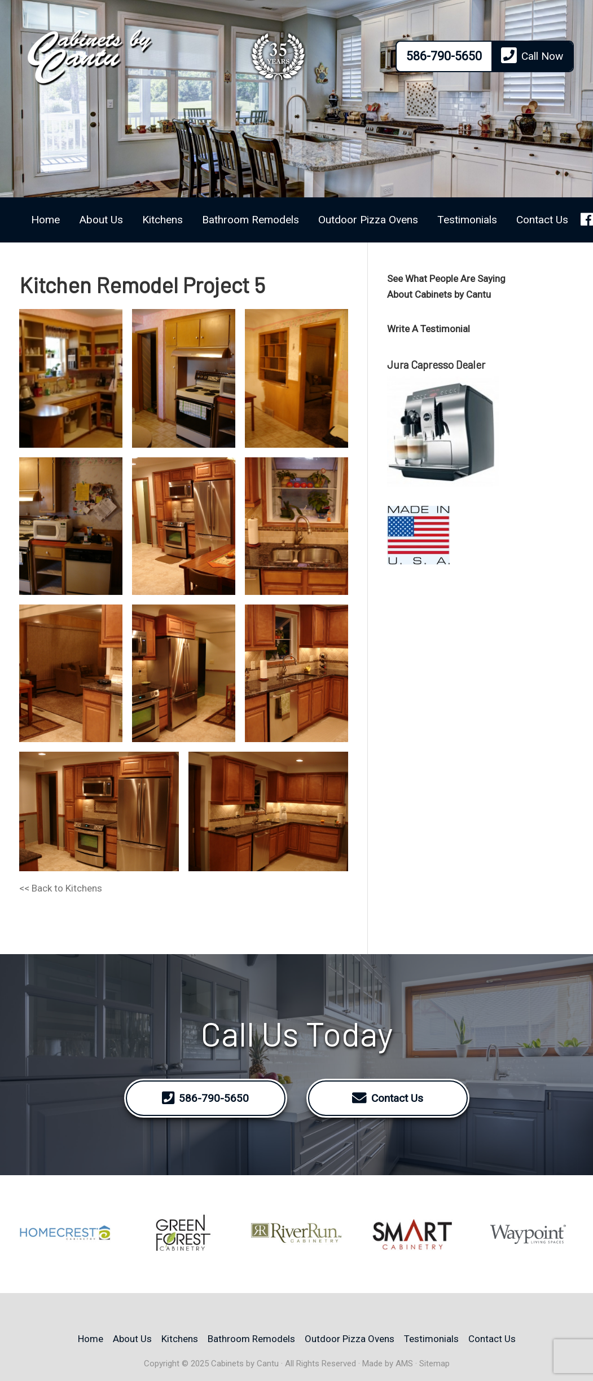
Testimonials (467, 219)
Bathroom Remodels (250, 219)
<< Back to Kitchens (60, 888)
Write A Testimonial (428, 328)
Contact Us (542, 219)
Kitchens (162, 219)
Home (45, 219)
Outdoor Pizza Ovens (368, 219)
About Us (101, 219)
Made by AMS (387, 1363)
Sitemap (434, 1363)
